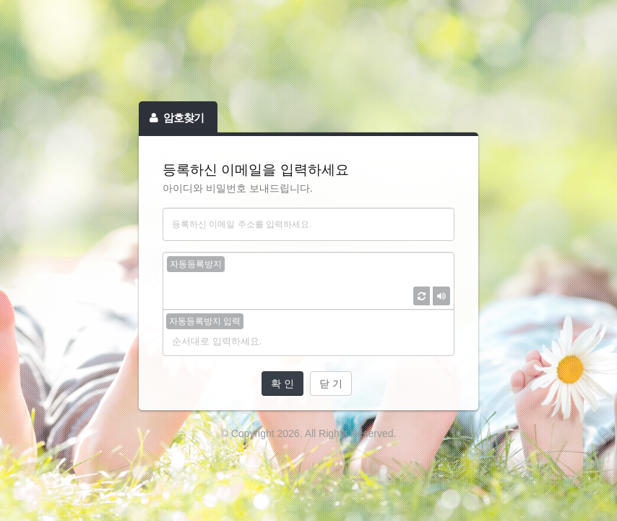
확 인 (282, 383)
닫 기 (330, 383)
